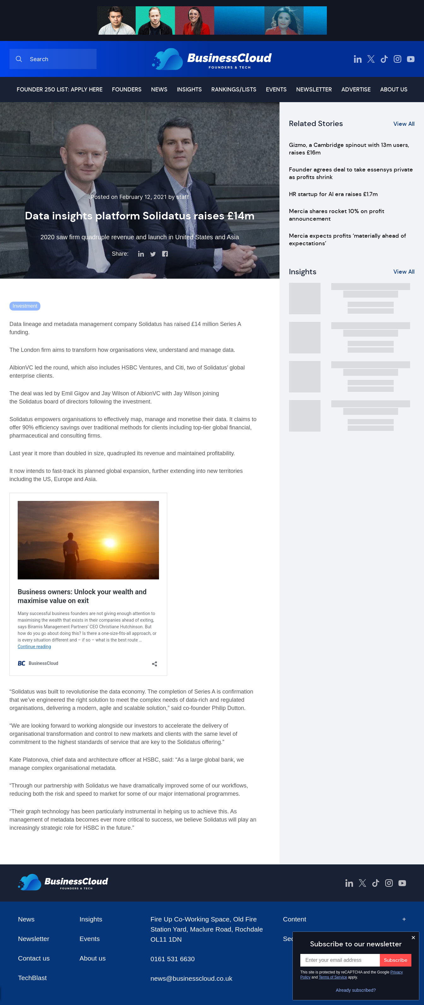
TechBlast (32, 977)
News (159, 89)
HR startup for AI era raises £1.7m (333, 194)
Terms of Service (333, 977)
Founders (127, 89)
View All (404, 123)
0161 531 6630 (172, 958)
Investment (25, 306)
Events (276, 89)
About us (394, 89)
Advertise (356, 89)
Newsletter (314, 89)
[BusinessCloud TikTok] (384, 59)
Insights (189, 89)
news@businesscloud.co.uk (191, 978)
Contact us (34, 958)
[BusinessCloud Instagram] (397, 59)
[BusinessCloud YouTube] (411, 59)
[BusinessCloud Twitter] (371, 59)
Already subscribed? (356, 990)
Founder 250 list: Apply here (60, 89)
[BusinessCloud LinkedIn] (358, 59)
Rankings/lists (233, 89)
